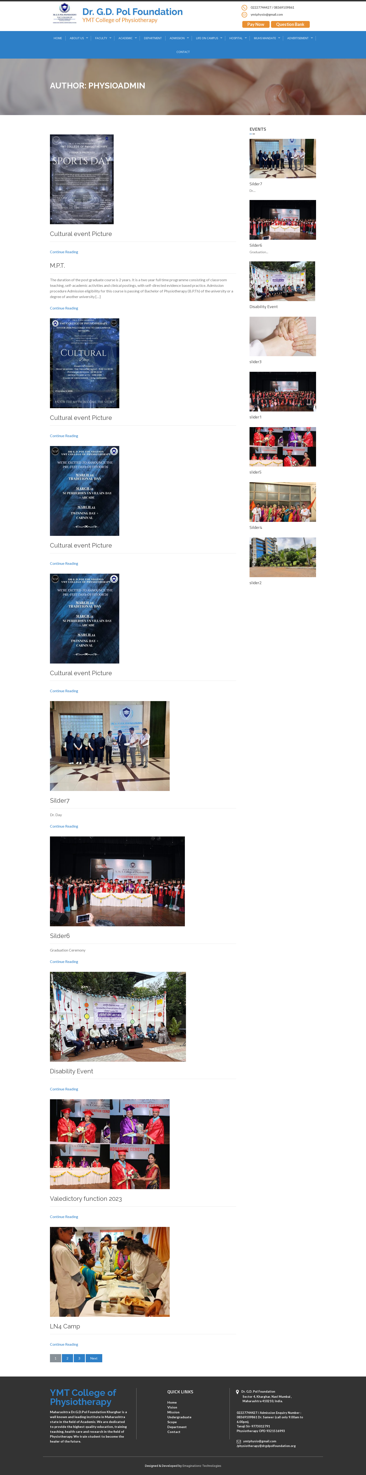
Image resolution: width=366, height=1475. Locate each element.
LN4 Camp (65, 1326)
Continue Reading (64, 251)
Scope (172, 1422)
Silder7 (60, 800)
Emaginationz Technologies (202, 1466)
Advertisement (298, 38)
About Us (77, 38)
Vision (172, 1407)
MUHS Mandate (265, 38)
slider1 (256, 417)
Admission (177, 38)
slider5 (256, 472)
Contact (183, 52)
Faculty (101, 38)
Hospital (236, 38)
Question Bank (290, 24)
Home (58, 38)
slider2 (256, 582)
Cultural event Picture (81, 233)
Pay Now (255, 24)
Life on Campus (207, 38)
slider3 (256, 361)
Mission (173, 1412)
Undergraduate (179, 1417)
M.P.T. (57, 265)
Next (94, 1358)
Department (153, 38)
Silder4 (256, 527)
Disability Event (71, 1071)
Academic (126, 38)
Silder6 (60, 935)
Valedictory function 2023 (86, 1198)
